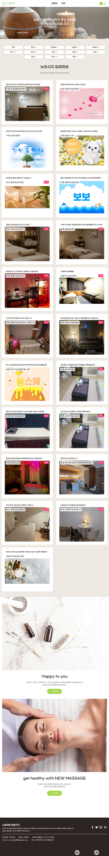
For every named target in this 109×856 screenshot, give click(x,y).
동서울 (54, 47)
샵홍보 (54, 3)
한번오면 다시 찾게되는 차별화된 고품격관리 (22, 271)
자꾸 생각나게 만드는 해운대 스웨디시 (19, 505)
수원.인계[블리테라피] (16, 89)
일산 (54, 52)
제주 (75, 57)
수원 (95, 52)
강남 (34, 47)
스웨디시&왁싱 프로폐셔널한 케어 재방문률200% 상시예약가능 (82, 225)
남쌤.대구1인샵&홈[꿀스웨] (18, 369)
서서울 (75, 47)
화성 (34, 57)
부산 (55, 57)
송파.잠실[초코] (68, 229)
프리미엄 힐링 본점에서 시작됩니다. (19, 178)
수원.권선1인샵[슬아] (15, 416)
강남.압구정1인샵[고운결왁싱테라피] (77, 463)
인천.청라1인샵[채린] (70, 323)
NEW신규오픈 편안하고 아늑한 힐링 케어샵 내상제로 (25, 412)
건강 (63, 3)
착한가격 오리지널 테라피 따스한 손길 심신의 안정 (24, 131)
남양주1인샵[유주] (69, 276)
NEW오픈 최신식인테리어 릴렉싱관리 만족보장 (23, 85)
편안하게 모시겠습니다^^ (69, 458)
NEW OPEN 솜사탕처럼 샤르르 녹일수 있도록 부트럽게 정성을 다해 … (28, 552)
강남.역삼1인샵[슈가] (15, 229)
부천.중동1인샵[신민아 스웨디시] (20, 323)
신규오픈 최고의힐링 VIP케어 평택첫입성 (75, 412)
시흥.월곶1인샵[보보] (70, 182)
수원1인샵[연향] (13, 136)
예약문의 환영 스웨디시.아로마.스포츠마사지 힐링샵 (79, 131)
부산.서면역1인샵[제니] (71, 509)
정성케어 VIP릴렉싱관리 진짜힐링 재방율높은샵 (77, 365)
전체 (13, 47)
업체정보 (47, 691)
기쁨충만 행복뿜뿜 (67, 271)
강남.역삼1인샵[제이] (70, 89)
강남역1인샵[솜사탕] (15, 556)
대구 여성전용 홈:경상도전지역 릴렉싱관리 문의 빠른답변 (26, 365)
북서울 (95, 47)
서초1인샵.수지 (67, 136)
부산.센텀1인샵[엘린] (15, 509)
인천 (34, 52)
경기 (13, 52)
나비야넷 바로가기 (11, 825)
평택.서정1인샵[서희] (70, 416)
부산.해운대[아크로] (15, 182)
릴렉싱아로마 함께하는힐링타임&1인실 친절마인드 (24, 458)
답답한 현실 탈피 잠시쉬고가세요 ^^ (19, 225)
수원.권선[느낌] (13, 463)
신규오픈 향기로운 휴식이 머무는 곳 (19, 318)
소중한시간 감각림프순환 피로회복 (72, 505)
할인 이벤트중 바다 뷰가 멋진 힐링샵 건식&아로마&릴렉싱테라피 (82, 178)
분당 (75, 52)
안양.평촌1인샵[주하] (15, 276)
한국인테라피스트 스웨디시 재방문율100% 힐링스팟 (79, 318)
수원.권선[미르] (68, 369)
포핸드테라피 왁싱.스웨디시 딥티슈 (73, 85)
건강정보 (63, 793)
